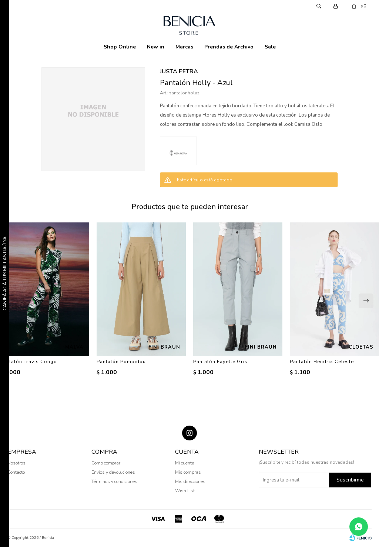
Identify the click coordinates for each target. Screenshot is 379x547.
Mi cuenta (184, 463)
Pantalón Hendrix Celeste (322, 361)
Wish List (185, 491)
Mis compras (188, 472)
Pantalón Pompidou (121, 361)
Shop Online (120, 46)
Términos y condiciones (114, 481)
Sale (270, 46)
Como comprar (105, 463)
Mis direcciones (190, 481)
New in (155, 46)
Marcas (184, 46)
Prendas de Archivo (229, 46)
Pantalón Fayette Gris (220, 361)
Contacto (16, 472)
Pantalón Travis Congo (28, 361)
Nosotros (16, 463)
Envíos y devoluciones (113, 472)
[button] (366, 301)
